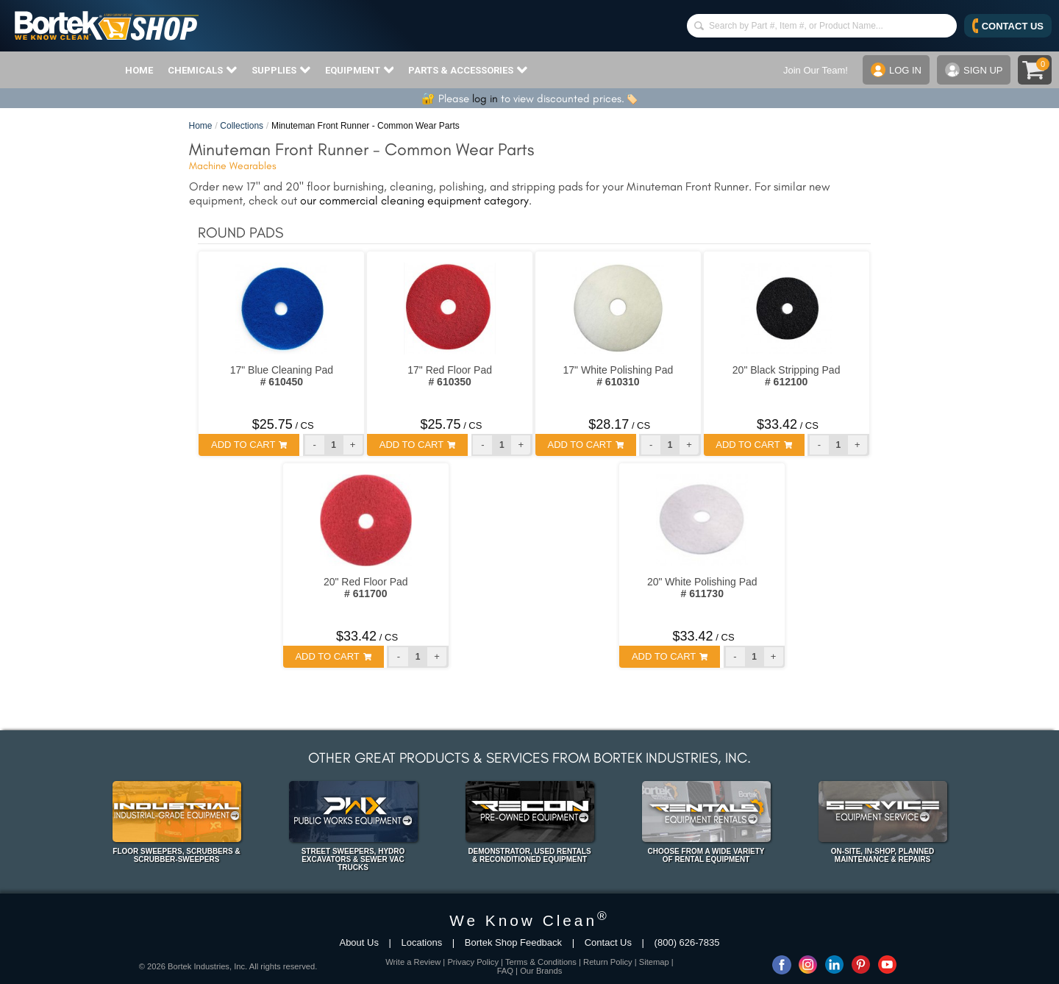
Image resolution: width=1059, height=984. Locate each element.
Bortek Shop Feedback (513, 942)
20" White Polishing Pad (702, 587)
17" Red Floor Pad (449, 376)
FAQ (505, 970)
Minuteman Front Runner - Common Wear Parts (365, 126)
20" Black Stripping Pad (786, 376)
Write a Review (413, 962)
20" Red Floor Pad (366, 587)
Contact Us (608, 942)
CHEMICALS (202, 70)
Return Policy (607, 962)
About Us (358, 942)
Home (201, 126)
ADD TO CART (249, 444)
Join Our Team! (815, 70)
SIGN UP (973, 70)
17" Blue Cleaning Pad (281, 376)
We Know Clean (529, 920)
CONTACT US (1008, 25)
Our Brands (541, 970)
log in (485, 98)
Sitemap (654, 962)
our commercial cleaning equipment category (414, 200)
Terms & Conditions (541, 962)
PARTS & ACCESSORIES (467, 70)
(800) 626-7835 (687, 942)
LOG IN (896, 70)
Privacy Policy (473, 962)
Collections (241, 126)
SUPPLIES (281, 70)
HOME (139, 70)
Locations (422, 942)
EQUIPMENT (359, 70)
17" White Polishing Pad (618, 376)
